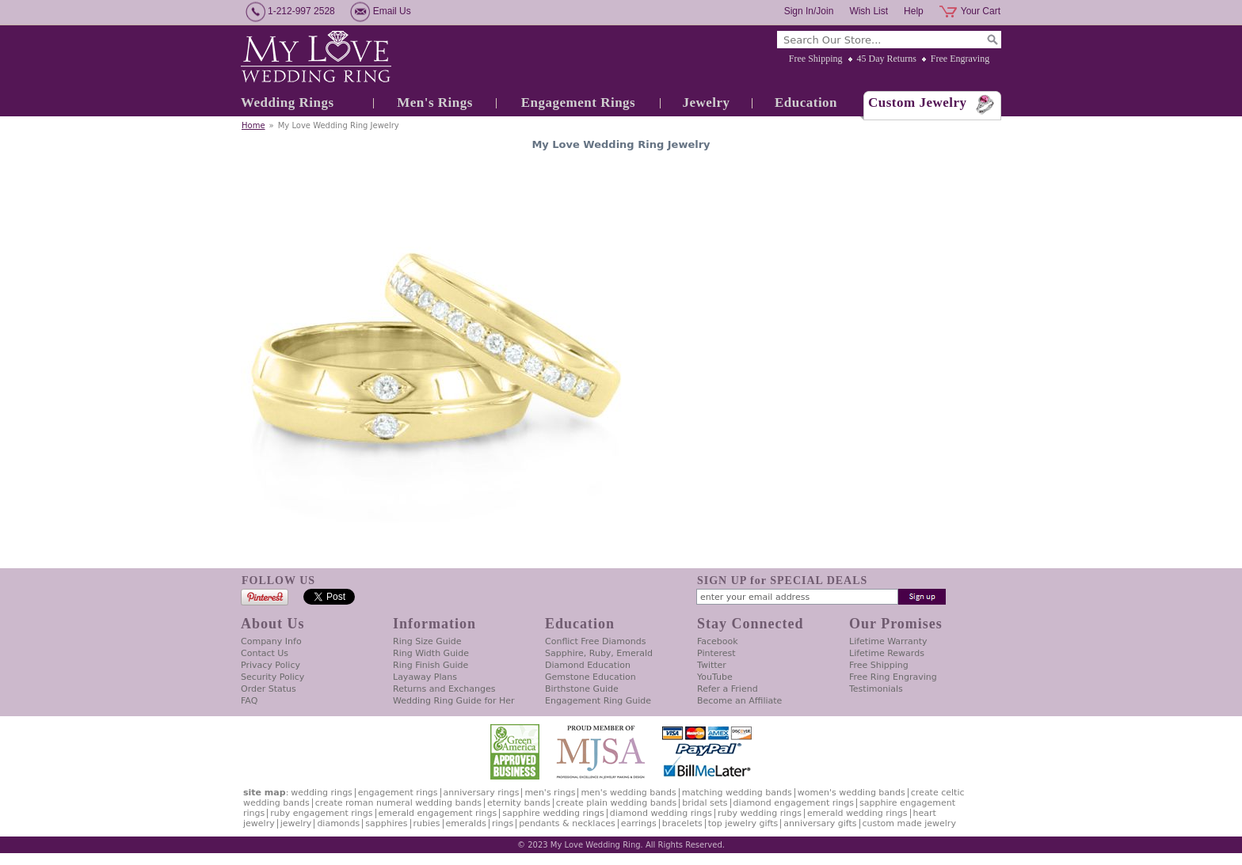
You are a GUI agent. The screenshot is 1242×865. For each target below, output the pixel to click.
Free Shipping (816, 58)
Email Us (392, 11)
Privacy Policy (270, 665)
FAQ (249, 701)
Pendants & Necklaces (567, 823)
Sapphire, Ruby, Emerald (599, 653)
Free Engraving (960, 58)
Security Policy (272, 677)
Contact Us (264, 653)
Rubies (426, 823)
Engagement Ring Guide (598, 701)
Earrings (639, 823)
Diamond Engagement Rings (793, 803)
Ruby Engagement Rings (321, 813)
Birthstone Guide (582, 689)
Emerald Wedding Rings (857, 813)
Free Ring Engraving (893, 677)
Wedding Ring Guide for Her (454, 701)
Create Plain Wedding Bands (616, 803)
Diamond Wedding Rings (661, 813)
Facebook (717, 641)
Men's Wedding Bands (628, 792)
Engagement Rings (578, 102)
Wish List (868, 11)
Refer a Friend (727, 689)
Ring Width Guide (431, 653)
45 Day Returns (886, 58)
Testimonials (876, 689)
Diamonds (338, 823)
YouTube (715, 677)
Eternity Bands (519, 803)
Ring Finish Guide (430, 665)
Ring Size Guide (427, 641)
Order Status (268, 689)
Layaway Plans (425, 677)
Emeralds (466, 823)
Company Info (271, 641)
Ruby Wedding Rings (760, 813)
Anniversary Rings (482, 792)
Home (253, 125)
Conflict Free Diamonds (595, 641)
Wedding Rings (287, 102)
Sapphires (386, 823)
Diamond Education (588, 665)
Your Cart (980, 11)
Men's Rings (435, 102)
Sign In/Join (809, 11)
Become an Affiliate (739, 701)
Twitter (711, 665)
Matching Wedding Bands (737, 792)
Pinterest (716, 653)
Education (806, 102)
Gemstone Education (590, 677)
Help (914, 11)
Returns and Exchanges (444, 689)
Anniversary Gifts (819, 823)
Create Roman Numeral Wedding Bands (398, 803)
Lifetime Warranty (888, 641)
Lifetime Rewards (886, 653)
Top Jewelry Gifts (743, 823)
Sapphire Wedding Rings (553, 813)
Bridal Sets (704, 803)
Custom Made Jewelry (909, 823)
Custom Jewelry (917, 102)
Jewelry (706, 102)
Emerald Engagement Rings (438, 813)
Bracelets (682, 823)
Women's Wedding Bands (851, 792)
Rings (502, 823)
